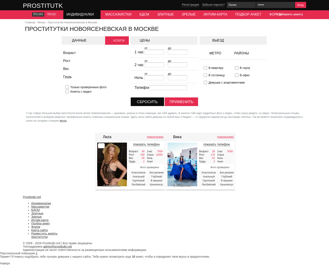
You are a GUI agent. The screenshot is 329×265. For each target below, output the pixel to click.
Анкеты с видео (80, 91)
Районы (241, 53)
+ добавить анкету (289, 14)
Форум (275, 14)
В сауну (245, 68)
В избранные (112, 185)
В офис (245, 75)
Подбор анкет (248, 14)
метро (63, 120)
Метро (215, 53)
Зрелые (189, 14)
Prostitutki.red (51, 5)
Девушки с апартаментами (227, 82)
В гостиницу (217, 75)
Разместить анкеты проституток (44, 235)
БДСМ (144, 14)
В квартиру (216, 68)
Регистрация (190, 4)
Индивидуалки (41, 203)
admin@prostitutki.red (57, 246)
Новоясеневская (155, 136)
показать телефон (146, 144)
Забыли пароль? (213, 4)
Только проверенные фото (88, 87)
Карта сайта (39, 230)
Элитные (165, 14)
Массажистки (118, 14)
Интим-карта (215, 14)
